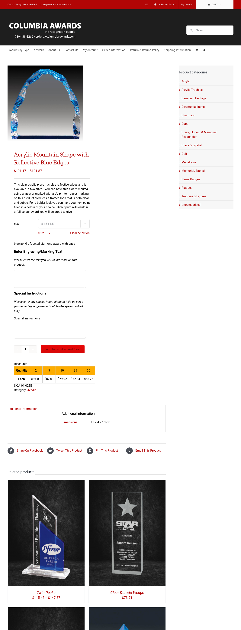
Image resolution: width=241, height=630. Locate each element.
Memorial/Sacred (193, 171)
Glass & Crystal (192, 145)
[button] (204, 49)
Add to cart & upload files (62, 349)
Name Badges (191, 179)
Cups (185, 124)
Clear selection (80, 233)
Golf (184, 154)
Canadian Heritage (194, 98)
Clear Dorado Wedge (127, 592)
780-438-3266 (30, 4)
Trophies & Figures (194, 196)
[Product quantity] (25, 349)
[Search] (191, 30)
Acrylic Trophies (192, 90)
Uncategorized (191, 205)
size (16, 223)
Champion (188, 115)
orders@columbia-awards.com (55, 4)
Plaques (187, 188)
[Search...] (209, 30)
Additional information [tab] (22, 409)
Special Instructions (27, 318)
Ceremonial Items (193, 107)
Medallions (189, 162)
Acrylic (31, 390)
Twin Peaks (46, 592)
